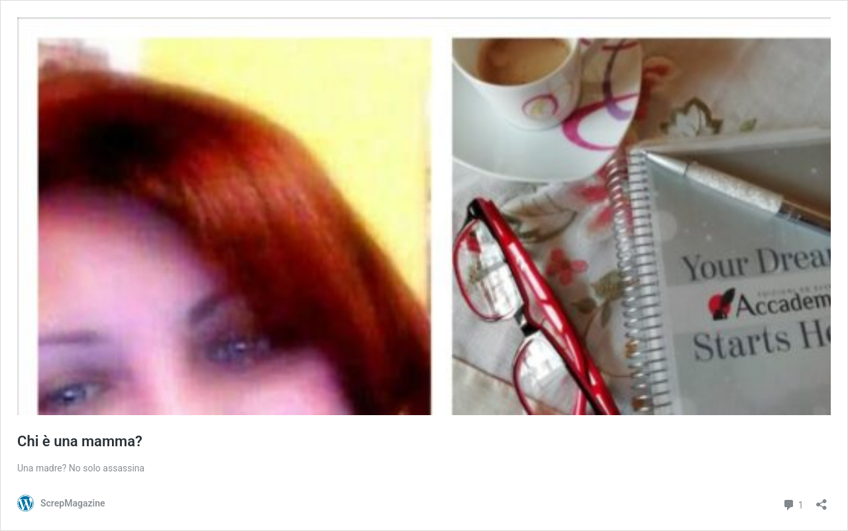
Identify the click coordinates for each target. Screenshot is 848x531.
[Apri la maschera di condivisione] (821, 500)
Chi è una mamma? (79, 441)
